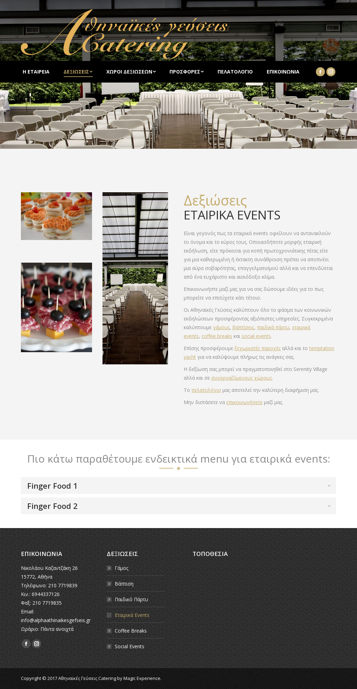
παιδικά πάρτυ (273, 327)
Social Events (129, 646)
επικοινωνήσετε (244, 402)
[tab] (178, 485)
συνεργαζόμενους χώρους (241, 377)
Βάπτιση (124, 583)
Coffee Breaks (131, 630)
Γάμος (121, 568)
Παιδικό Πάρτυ (131, 599)
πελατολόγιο (206, 390)
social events (256, 336)
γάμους (221, 327)
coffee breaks (217, 336)
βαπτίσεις (243, 327)
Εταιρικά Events (132, 615)
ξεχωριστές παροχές (258, 348)
